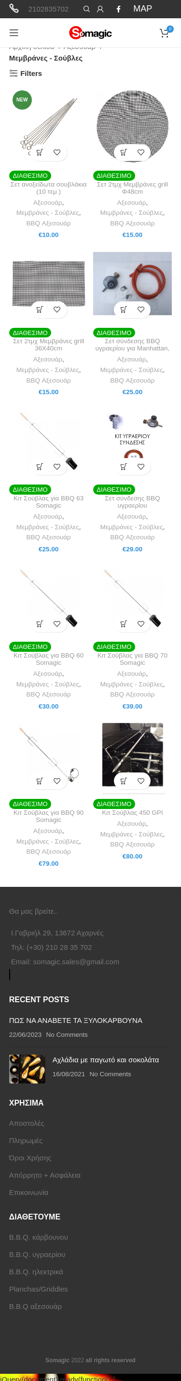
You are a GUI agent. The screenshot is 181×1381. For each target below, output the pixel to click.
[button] (40, 152)
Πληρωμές (25, 1140)
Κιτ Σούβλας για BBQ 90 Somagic (49, 816)
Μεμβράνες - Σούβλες (47, 212)
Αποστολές (26, 1123)
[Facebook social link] (118, 9)
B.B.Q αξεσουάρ (35, 1306)
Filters (31, 73)
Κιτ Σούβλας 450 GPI (132, 812)
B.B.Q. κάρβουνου (38, 1237)
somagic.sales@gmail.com (76, 962)
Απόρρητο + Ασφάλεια (45, 1175)
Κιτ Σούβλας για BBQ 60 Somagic (49, 659)
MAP (142, 8)
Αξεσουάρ (47, 202)
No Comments (67, 1034)
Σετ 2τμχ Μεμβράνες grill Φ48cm (132, 188)
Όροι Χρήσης (30, 1158)
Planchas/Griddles (38, 1289)
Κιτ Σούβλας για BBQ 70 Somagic (132, 659)
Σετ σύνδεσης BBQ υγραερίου (132, 502)
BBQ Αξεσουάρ (49, 223)
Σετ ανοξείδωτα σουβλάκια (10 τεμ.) (49, 188)
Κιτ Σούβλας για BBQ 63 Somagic (49, 502)
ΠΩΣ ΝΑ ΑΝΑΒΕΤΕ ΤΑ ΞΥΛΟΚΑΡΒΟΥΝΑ (75, 1020)
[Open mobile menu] (14, 32)
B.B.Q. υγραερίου (37, 1254)
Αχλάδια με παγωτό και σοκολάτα (106, 1060)
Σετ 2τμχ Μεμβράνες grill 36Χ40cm (48, 344)
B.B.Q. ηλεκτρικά (36, 1272)
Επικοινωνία (28, 1192)
